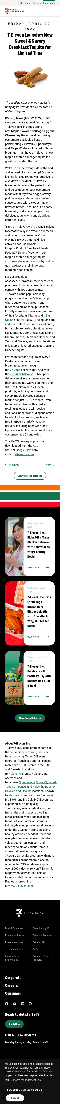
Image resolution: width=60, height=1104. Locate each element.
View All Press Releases (30, 475)
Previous (12, 464)
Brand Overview (14, 928)
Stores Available (14, 949)
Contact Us (39, 942)
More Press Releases (30, 718)
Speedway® (27, 782)
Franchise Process (15, 935)
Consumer (13, 993)
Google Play (23, 450)
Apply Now (14, 1024)
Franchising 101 (42, 928)
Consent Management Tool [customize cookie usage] (26, 1079)
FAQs (36, 949)
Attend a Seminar (42, 935)
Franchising (49, 3)
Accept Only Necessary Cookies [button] (24, 1089)
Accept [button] (15, 1097)
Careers (37, 3)
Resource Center (14, 942)
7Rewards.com (24, 454)
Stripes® (41, 782)
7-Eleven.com (10, 6)
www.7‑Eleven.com (20, 885)
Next (50, 464)
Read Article (39, 567)
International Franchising (12, 958)
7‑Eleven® (14, 773)
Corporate (25, 3)
